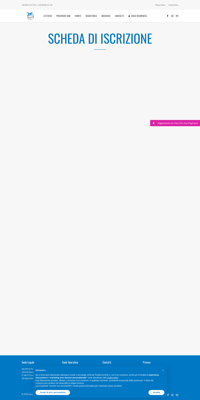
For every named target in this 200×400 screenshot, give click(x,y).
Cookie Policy (173, 5)
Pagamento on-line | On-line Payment (174, 123)
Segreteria (89, 19)
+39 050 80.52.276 (45, 5)
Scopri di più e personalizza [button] (53, 392)
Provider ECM (62, 19)
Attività (46, 19)
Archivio (104, 19)
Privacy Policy (160, 5)
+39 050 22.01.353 (29, 5)
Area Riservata (137, 19)
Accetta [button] (156, 392)
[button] (163, 370)
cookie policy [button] (112, 378)
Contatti (117, 19)
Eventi (76, 19)
